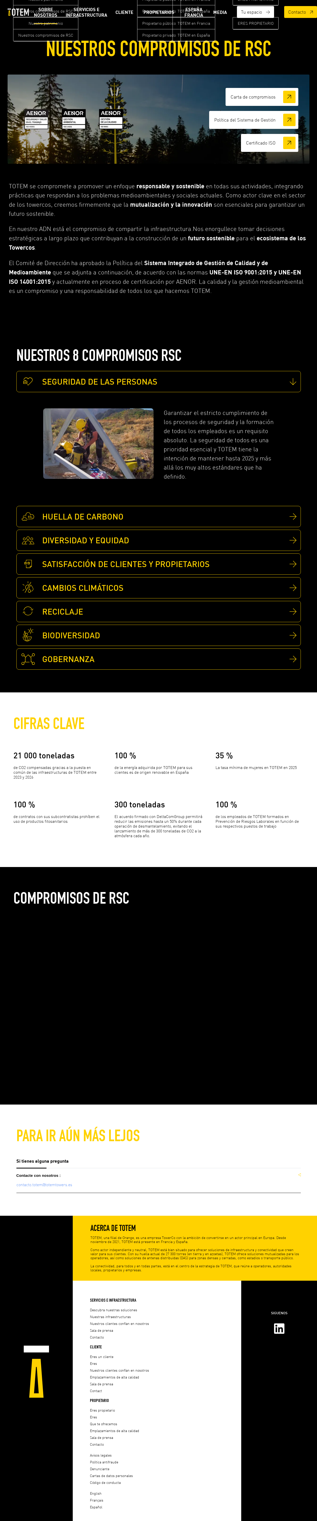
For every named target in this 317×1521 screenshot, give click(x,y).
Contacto (300, 12)
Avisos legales (101, 1455)
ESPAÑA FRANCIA (193, 12)
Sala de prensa (101, 1330)
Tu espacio (255, 12)
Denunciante (99, 1469)
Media (220, 12)
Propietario (99, 1400)
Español (96, 1507)
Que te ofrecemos (103, 1424)
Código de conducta (105, 1482)
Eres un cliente (101, 1356)
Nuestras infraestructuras (110, 1317)
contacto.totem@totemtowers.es (44, 1186)
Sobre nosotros (45, 12)
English (96, 1493)
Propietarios (158, 12)
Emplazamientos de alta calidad (114, 1377)
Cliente (124, 12)
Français (96, 1500)
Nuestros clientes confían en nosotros (119, 1323)
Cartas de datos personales (111, 1475)
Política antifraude (104, 1462)
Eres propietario (102, 1410)
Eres (93, 1363)
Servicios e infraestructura (86, 12)
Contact (96, 1391)
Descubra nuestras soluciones (113, 1310)
